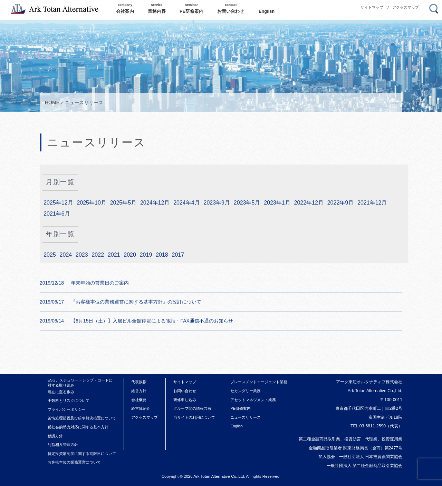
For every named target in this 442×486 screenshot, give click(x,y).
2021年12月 (372, 203)
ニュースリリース (245, 417)
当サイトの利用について (194, 417)
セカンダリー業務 (245, 391)
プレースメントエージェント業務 (258, 382)
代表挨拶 (138, 382)
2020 (130, 255)
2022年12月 (308, 203)
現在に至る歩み (61, 392)
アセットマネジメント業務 (253, 400)
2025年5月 (123, 203)
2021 (114, 255)
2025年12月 (58, 203)
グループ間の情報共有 (192, 408)
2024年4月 (186, 203)
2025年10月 (91, 203)
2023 (82, 255)
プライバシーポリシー (67, 409)
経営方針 (138, 391)
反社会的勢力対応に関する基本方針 (78, 427)
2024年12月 (155, 203)
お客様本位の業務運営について (74, 462)
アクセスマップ (405, 7)
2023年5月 (247, 203)
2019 (146, 255)
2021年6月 (57, 214)
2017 (178, 255)
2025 (50, 255)
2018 (162, 255)
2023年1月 (277, 203)
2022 (98, 255)
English (236, 426)
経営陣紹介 (140, 408)
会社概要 (138, 400)
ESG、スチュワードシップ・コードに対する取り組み (80, 382)
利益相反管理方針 (63, 445)
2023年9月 (217, 203)
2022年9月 (340, 203)
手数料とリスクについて (68, 400)
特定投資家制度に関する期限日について (82, 454)
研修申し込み (184, 400)
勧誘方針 (55, 436)
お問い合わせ (184, 391)
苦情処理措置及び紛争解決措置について (82, 418)
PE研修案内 (240, 408)
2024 (66, 255)
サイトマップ (372, 7)
